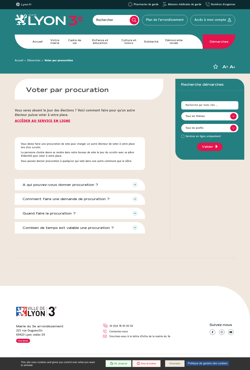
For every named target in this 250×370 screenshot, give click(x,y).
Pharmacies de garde (146, 4)
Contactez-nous (118, 331)
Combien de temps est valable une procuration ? (68, 228)
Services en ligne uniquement (203, 136)
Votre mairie (54, 41)
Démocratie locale (173, 41)
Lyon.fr (26, 4)
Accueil (37, 41)
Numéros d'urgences (223, 4)
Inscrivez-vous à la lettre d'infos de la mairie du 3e (139, 336)
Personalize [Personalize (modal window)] (174, 363)
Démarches (219, 41)
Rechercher (104, 20)
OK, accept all (118, 363)
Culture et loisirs (128, 41)
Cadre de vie (74, 41)
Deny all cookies (146, 363)
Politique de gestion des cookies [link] (207, 363)
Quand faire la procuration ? (49, 213)
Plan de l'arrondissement (165, 20)
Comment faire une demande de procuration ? (66, 199)
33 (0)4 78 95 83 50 (121, 326)
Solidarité (151, 41)
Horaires (23, 340)
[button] (215, 66)
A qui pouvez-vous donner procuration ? (60, 185)
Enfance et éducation (100, 41)
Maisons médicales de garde (184, 4)
